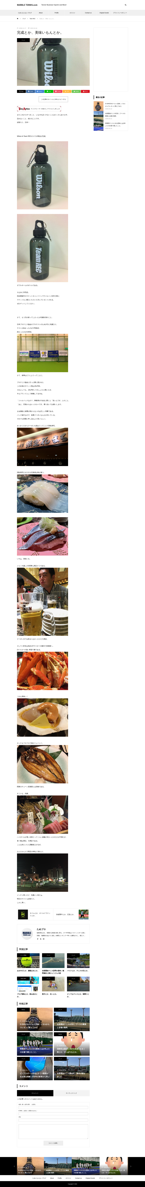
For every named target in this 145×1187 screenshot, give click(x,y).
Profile (57, 13)
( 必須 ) (27, 1104)
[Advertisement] (111, 59)
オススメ (72, 13)
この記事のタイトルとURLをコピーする (53, 99)
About (41, 13)
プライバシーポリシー (120, 13)
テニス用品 (23, 955)
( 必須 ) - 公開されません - (28, 1110)
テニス (23, 40)
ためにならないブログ (25, 13)
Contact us (88, 13)
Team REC (23, 978)
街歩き (23, 1009)
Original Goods (104, 13)
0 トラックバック (71, 1093)
